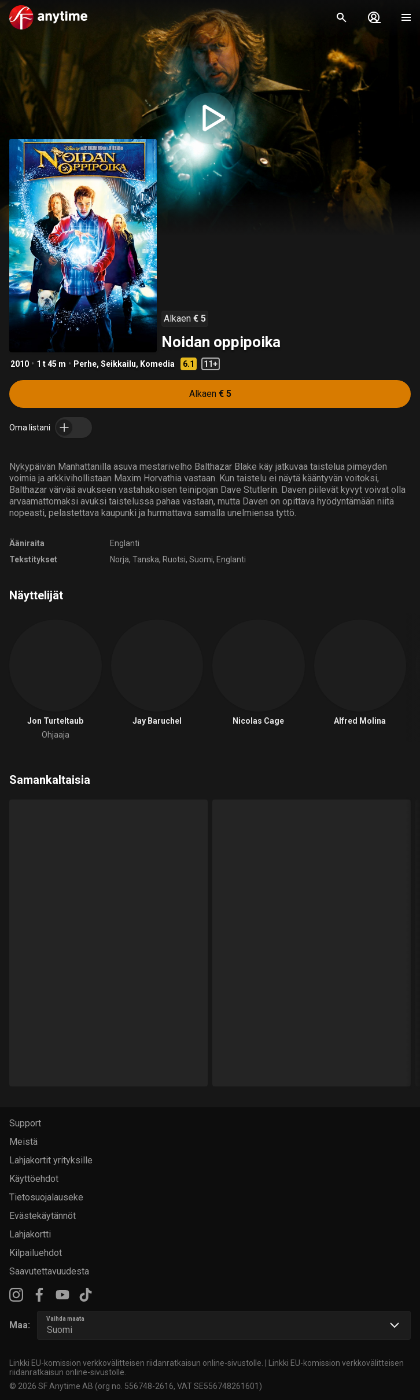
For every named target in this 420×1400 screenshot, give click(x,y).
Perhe (85, 364)
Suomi (201, 559)
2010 (19, 364)
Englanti (124, 543)
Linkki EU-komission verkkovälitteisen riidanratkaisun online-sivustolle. (136, 1363)
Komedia (157, 364)
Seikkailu (118, 364)
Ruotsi (174, 559)
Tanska (145, 559)
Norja (119, 559)
